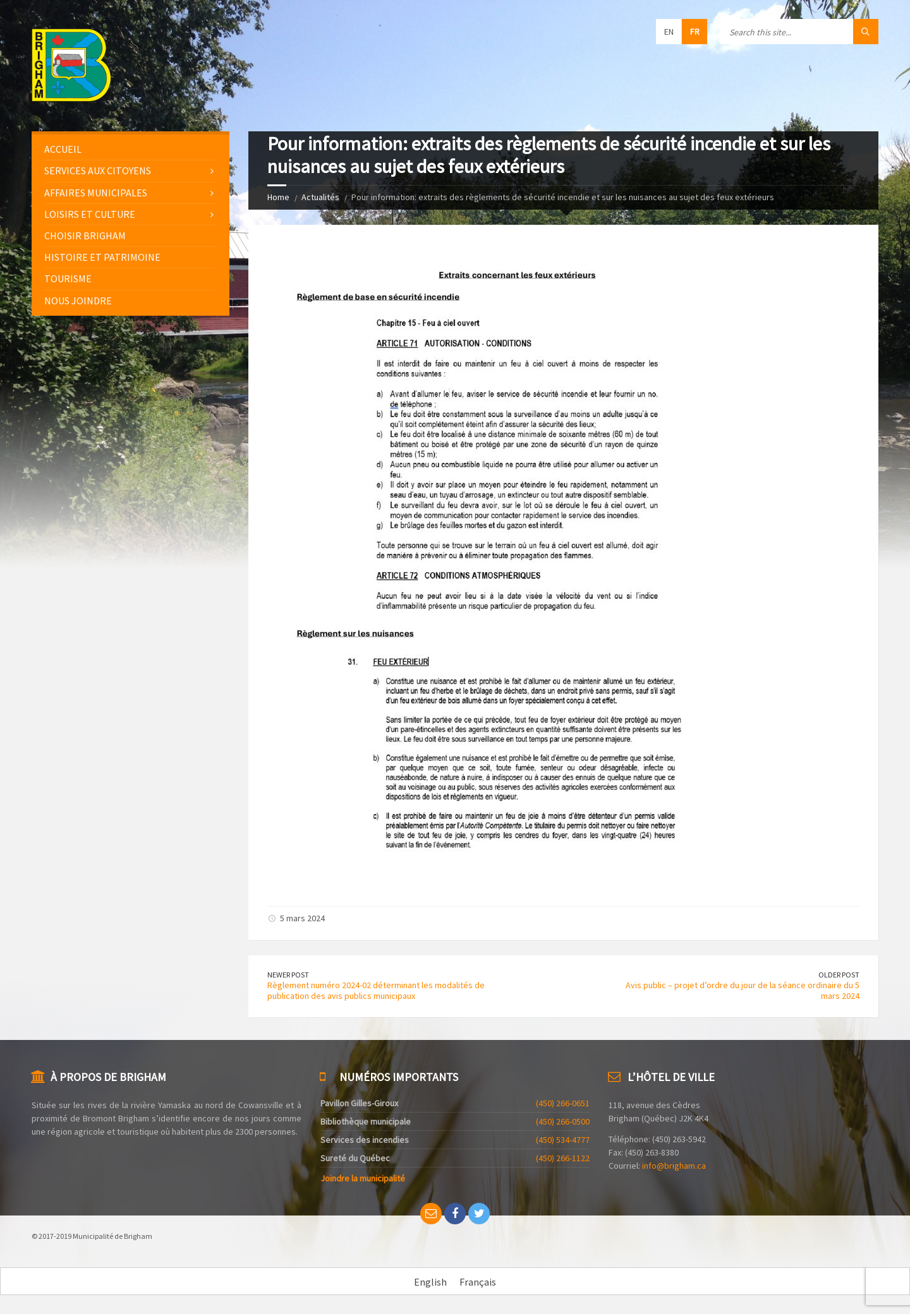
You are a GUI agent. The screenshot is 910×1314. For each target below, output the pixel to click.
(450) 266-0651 (563, 1103)
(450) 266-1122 (563, 1158)
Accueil (63, 149)
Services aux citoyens (97, 170)
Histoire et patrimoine (102, 257)
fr (695, 31)
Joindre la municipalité (362, 1178)
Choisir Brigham (85, 235)
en (669, 31)
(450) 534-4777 (563, 1139)
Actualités (320, 197)
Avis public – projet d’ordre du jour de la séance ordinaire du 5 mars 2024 (742, 990)
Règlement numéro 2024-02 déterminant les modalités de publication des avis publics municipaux (376, 990)
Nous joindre (78, 300)
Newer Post (288, 974)
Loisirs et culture (89, 214)
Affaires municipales (95, 192)
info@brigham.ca (674, 1165)
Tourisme (68, 278)
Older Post (838, 974)
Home (278, 197)
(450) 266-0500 (563, 1121)
